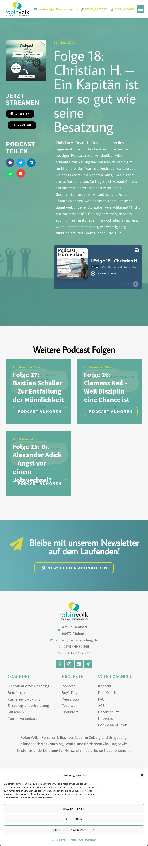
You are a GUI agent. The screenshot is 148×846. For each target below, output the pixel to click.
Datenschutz (76, 839)
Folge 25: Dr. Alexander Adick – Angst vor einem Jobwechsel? (37, 501)
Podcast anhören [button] (39, 449)
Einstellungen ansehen (74, 830)
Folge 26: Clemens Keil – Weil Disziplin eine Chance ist (106, 425)
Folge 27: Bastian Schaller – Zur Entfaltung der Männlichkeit (38, 425)
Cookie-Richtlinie (60, 839)
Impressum (90, 839)
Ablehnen (74, 819)
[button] (142, 775)
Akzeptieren (74, 808)
